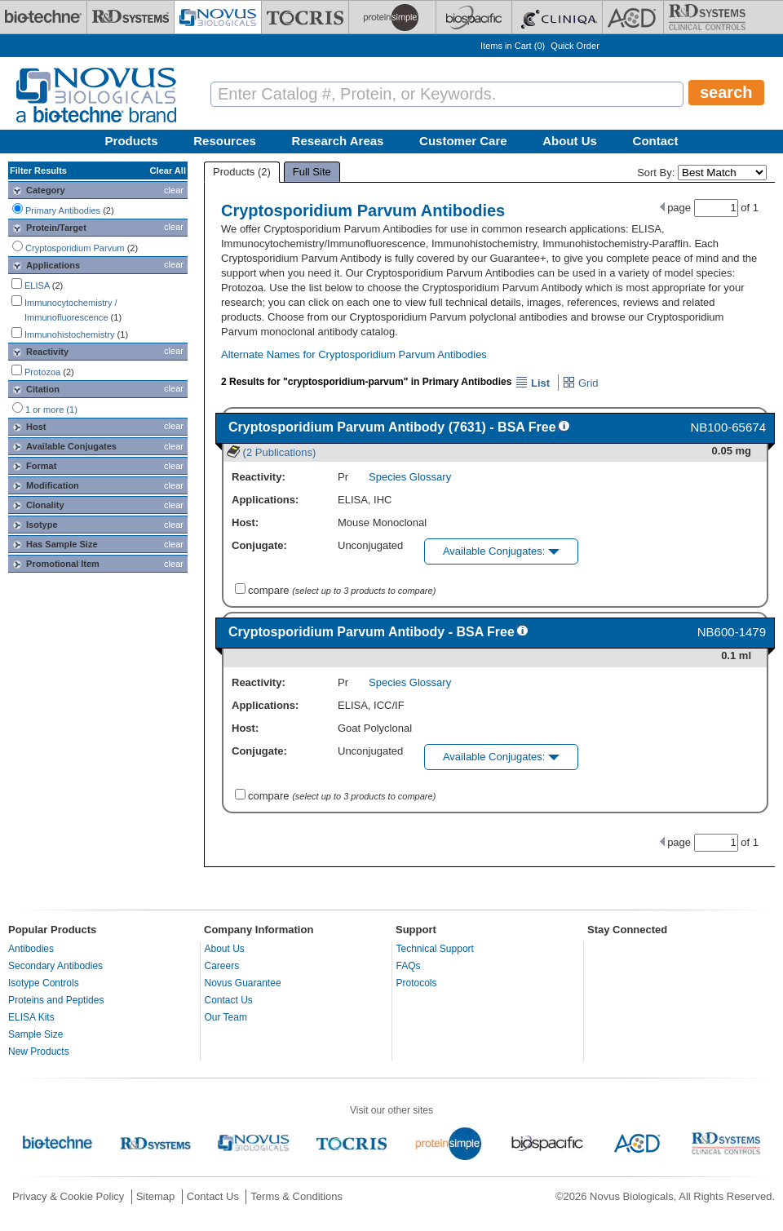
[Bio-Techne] (43, 17)
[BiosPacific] (474, 17)
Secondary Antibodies (55, 966)
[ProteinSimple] (392, 17)
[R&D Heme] (707, 17)
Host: (245, 522)
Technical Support (435, 948)
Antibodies (31, 948)
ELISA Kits (31, 1017)
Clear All (168, 170)
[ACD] (633, 17)
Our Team (226, 1017)
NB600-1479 (731, 632)
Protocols (416, 983)
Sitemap (155, 1196)
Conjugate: (259, 545)
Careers (222, 966)
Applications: (265, 500)
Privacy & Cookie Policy (68, 1196)
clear (174, 190)
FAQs (408, 966)
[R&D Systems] (130, 17)
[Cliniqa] (557, 17)
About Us (569, 141)
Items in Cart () (512, 46)
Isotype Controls (43, 983)
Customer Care (463, 141)
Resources (224, 141)
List (532, 383)
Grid (580, 383)
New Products (38, 1051)
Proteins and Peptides (56, 1000)
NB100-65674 (728, 427)
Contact (656, 141)
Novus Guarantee (243, 983)
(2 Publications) (271, 452)
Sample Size (35, 1034)
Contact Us (229, 1000)
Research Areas (338, 141)
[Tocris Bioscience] (305, 17)
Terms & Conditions (296, 1196)
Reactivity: (258, 477)
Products (131, 141)
